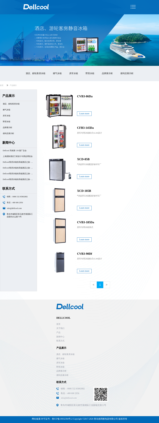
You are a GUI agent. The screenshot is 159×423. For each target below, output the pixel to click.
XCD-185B (84, 190)
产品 (58, 332)
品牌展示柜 (107, 73)
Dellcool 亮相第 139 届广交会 (15, 150)
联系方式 (60, 341)
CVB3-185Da (85, 222)
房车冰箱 (73, 73)
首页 (1, 85)
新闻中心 (60, 337)
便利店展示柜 (126, 73)
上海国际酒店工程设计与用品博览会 (18, 156)
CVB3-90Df (84, 253)
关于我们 (60, 328)
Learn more (84, 113)
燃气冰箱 (57, 73)
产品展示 (13, 85)
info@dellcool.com (14, 208)
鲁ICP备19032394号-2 (62, 419)
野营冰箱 (90, 73)
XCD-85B (83, 159)
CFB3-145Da (85, 127)
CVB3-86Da (85, 96)
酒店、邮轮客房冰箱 (35, 73)
